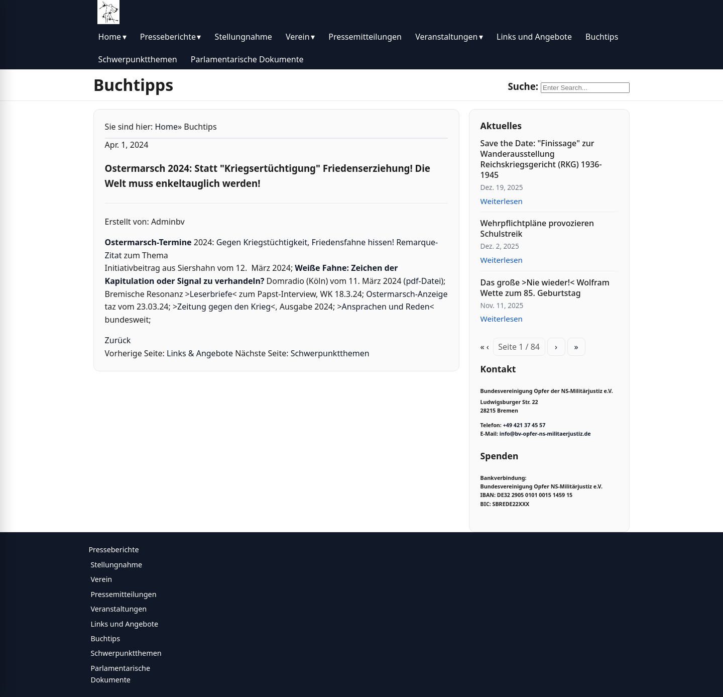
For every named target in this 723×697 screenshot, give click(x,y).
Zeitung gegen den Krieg (224, 306)
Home (110, 36)
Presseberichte (168, 36)
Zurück (118, 340)
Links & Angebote (200, 353)
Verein (298, 36)
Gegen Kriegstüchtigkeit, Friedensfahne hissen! (305, 242)
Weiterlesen (501, 201)
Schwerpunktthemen (137, 59)
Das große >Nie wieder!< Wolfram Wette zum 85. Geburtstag (545, 287)
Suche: (523, 86)
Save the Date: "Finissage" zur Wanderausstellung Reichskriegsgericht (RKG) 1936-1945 (541, 159)
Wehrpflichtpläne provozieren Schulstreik (537, 228)
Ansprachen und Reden (386, 306)
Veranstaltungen (446, 36)
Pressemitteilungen (365, 36)
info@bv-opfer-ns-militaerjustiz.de (545, 433)
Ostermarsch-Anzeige (406, 294)
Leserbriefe (211, 294)
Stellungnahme (243, 36)
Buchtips (601, 36)
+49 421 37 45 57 (524, 425)
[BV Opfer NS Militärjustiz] (108, 12)
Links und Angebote (534, 36)
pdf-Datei (423, 280)
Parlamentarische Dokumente (247, 59)
